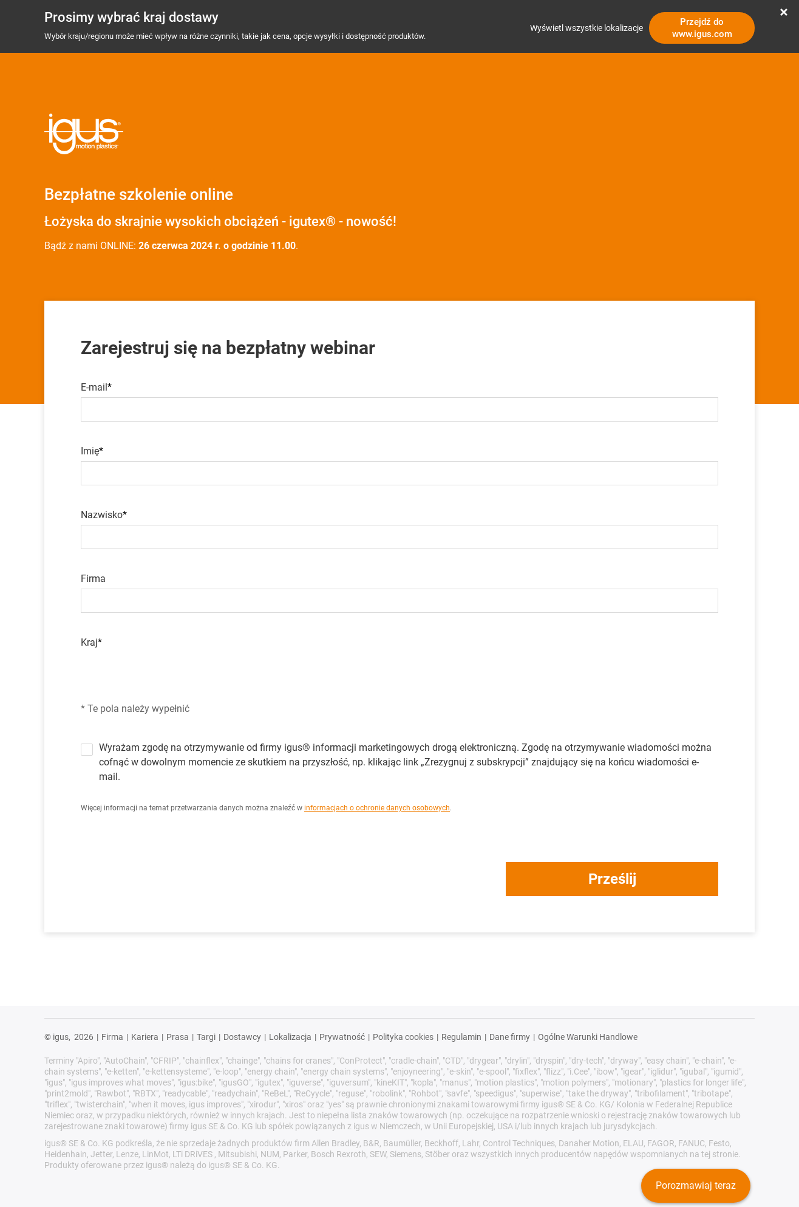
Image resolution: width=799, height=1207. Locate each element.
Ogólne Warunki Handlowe (588, 1037)
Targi (206, 1037)
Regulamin (461, 1037)
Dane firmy (509, 1037)
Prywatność (342, 1037)
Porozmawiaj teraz (696, 1185)
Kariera (144, 1037)
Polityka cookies (403, 1037)
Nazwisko (102, 515)
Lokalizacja (290, 1037)
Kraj (89, 643)
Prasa (177, 1037)
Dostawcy (242, 1037)
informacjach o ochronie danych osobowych (377, 808)
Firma (93, 579)
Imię (90, 451)
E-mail (94, 387)
